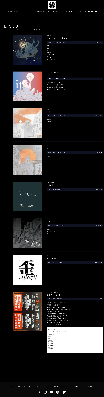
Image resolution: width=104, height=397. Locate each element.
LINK (72, 11)
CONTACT (79, 11)
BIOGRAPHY (41, 11)
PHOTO (67, 11)
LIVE (20, 11)
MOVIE (55, 11)
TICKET (26, 11)
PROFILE (33, 11)
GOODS (61, 11)
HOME (10, 11)
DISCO (49, 11)
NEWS (16, 11)
